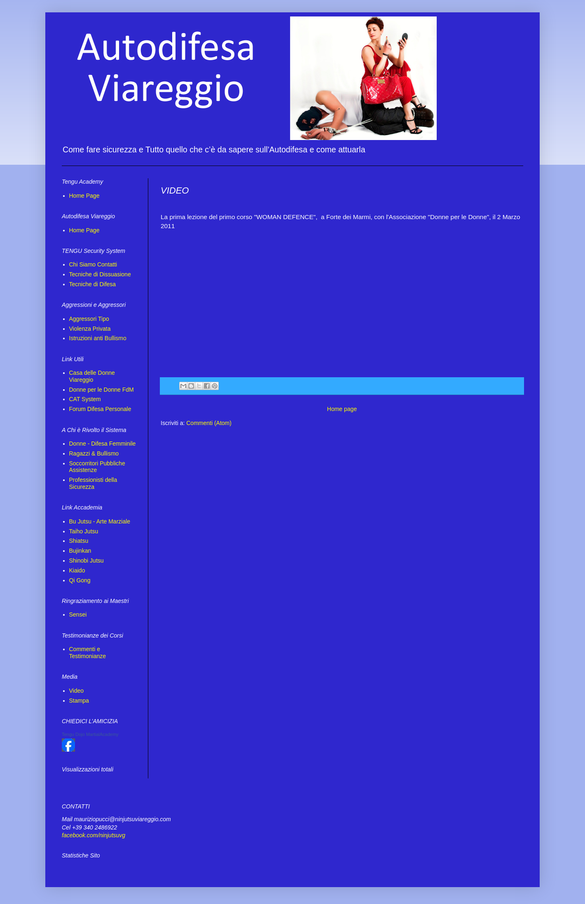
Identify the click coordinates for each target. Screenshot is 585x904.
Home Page (84, 195)
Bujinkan (80, 550)
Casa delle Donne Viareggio (92, 376)
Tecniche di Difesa (92, 284)
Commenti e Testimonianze (87, 652)
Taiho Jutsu (83, 531)
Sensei (78, 614)
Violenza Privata (90, 328)
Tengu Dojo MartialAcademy (90, 734)
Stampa (79, 700)
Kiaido (77, 570)
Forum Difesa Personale (100, 409)
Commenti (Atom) (209, 423)
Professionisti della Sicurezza (93, 483)
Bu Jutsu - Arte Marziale (100, 521)
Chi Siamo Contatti (93, 264)
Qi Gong (80, 580)
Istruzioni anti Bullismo (97, 338)
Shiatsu (79, 540)
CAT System (85, 399)
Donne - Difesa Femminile (102, 443)
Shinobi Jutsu (86, 560)
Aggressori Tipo (89, 318)
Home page (342, 409)
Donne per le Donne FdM (101, 389)
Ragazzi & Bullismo (94, 453)
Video (76, 690)
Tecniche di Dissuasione (100, 274)
